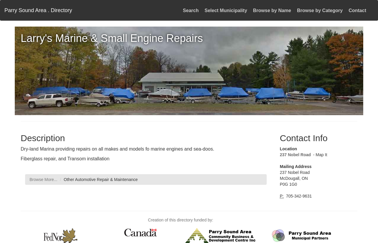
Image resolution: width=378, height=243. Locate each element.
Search (190, 10)
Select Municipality (226, 10)
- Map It (319, 154)
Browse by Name (272, 10)
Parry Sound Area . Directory (38, 10)
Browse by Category (320, 10)
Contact (357, 10)
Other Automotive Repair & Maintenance (101, 179)
